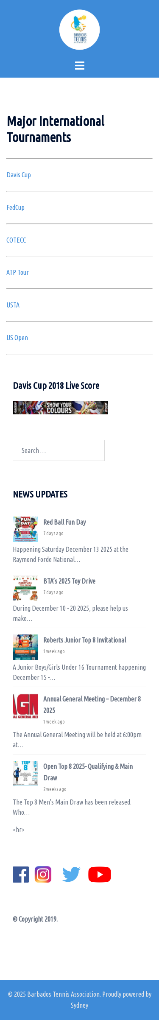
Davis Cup (18, 175)
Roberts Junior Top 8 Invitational (84, 640)
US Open (17, 337)
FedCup (15, 207)
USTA (13, 305)
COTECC (16, 240)
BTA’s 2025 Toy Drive (69, 581)
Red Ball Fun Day (64, 522)
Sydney (79, 1005)
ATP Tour (17, 272)
